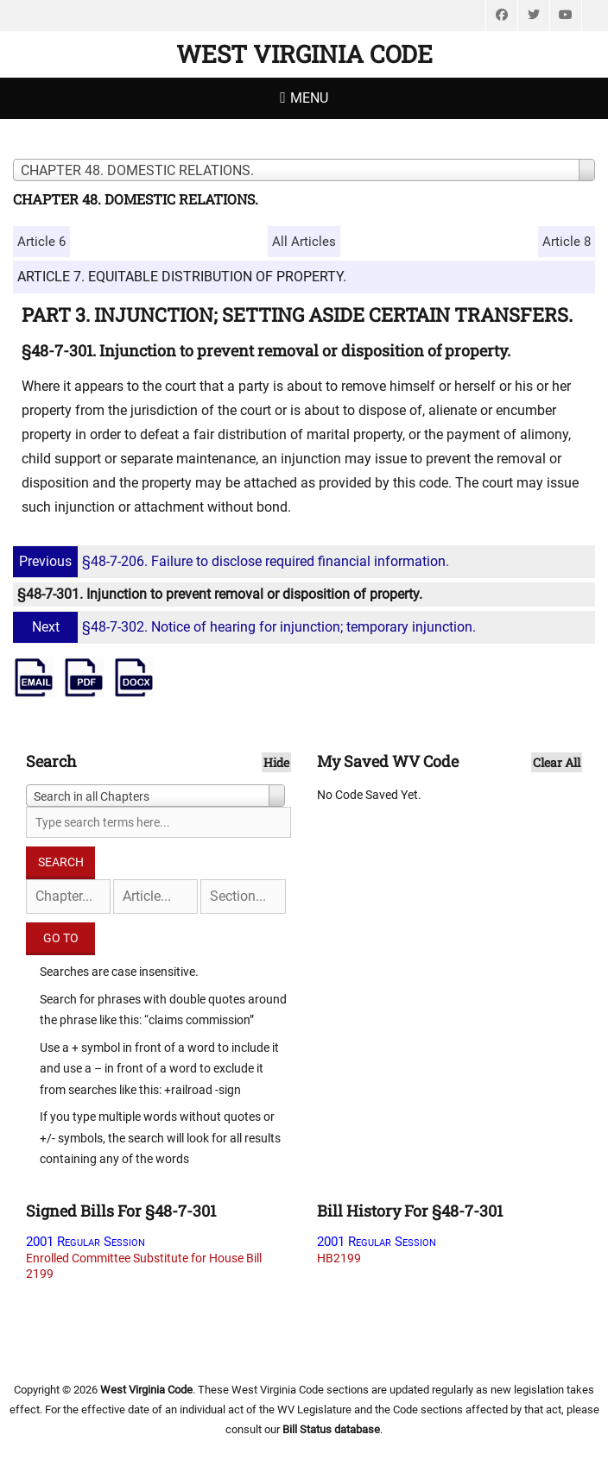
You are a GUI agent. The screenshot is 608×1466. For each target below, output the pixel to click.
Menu (309, 98)
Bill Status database (331, 1429)
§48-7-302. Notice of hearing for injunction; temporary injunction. (246, 627)
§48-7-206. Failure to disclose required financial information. (233, 561)
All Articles (304, 241)
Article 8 (566, 241)
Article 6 (41, 241)
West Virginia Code (304, 54)
